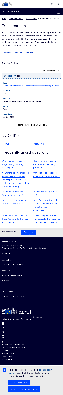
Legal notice (7, 356)
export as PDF (51, 71)
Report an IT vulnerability (13, 344)
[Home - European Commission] (18, 311)
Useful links (38, 144)
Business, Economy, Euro (13, 296)
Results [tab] (29, 52)
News (6, 144)
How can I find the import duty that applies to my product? (45, 164)
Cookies (5, 350)
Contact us (37, 317)
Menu (58, 12)
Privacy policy (8, 353)
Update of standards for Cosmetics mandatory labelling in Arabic (31, 86)
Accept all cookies (19, 382)
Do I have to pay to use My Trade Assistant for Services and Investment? (15, 219)
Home (4, 18)
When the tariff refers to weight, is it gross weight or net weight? (15, 164)
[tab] (7, 52)
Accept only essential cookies (24, 389)
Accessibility (7, 359)
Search (58, 4)
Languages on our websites (14, 347)
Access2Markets (9, 242)
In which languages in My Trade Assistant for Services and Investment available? (46, 219)
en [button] (51, 4)
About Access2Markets (12, 275)
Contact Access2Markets (13, 264)
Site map (5, 280)
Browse (7, 52)
